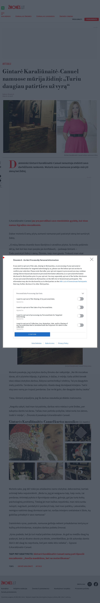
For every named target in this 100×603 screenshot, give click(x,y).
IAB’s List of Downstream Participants (73, 281)
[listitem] (50, 293)
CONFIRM (32, 334)
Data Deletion (36, 343)
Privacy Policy (63, 343)
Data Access (49, 343)
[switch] (80, 299)
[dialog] (50, 301)
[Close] (92, 260)
